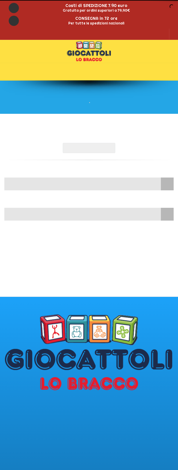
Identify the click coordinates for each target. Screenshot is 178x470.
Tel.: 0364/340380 (23, 431)
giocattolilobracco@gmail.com (36, 443)
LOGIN (160, 34)
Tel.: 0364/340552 (22, 425)
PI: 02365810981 (20, 418)
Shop (96, 102)
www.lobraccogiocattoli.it (32, 449)
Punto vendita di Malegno (31, 400)
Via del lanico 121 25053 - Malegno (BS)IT (28, 409)
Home (82, 102)
